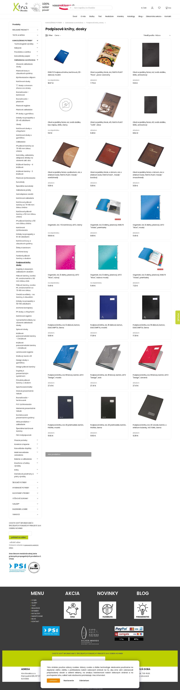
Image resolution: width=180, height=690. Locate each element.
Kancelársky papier (22, 56)
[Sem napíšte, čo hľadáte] (92, 8)
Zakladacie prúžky (23, 190)
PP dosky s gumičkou (25, 114)
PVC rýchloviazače (23, 404)
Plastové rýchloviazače (25, 178)
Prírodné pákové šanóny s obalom (23, 381)
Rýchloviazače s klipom (25, 77)
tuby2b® (16, 504)
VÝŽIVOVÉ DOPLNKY (20, 498)
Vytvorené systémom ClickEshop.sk (90, 689)
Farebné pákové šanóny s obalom (23, 257)
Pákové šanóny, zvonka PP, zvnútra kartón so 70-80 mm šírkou (25, 288)
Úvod (75, 16)
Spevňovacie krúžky (24, 387)
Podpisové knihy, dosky (23, 263)
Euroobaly (20, 182)
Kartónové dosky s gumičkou (24, 136)
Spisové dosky (22, 329)
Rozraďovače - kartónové (22, 93)
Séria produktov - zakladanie (23, 423)
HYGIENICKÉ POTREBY (21, 488)
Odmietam (84, 680)
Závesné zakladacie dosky (24, 65)
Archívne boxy (22, 252)
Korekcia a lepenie (21, 444)
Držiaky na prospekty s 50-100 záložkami (25, 302)
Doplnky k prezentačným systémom (22, 373)
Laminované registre (24, 352)
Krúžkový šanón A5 (24, 356)
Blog (140, 16)
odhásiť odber (15, 542)
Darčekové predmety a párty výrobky (24, 475)
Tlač (100, 16)
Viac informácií (98, 675)
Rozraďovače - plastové (22, 100)
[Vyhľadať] (70, 8)
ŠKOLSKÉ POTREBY (20, 482)
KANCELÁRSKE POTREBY (22, 40)
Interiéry (120, 16)
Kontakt (168, 16)
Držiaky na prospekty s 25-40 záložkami (25, 119)
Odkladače (20, 142)
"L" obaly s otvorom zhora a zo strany (24, 86)
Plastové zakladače (24, 110)
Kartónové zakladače (25, 198)
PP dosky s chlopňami (25, 312)
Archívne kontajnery (24, 308)
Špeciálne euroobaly (24, 186)
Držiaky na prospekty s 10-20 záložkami (25, 235)
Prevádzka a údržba (22, 52)
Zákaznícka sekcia (153, 16)
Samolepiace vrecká (24, 194)
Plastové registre (23, 105)
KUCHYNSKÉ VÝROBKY (21, 493)
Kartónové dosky (23, 81)
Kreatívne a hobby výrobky (22, 464)
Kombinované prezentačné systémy (25, 416)
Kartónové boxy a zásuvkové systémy (24, 242)
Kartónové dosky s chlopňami (24, 129)
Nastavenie (69, 680)
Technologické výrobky (23, 44)
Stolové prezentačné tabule (24, 392)
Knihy (16, 470)
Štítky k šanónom (23, 248)
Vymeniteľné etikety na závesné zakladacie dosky (25, 322)
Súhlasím (53, 680)
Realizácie (109, 16)
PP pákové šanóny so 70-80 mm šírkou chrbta (25, 148)
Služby (91, 16)
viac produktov (54, 454)
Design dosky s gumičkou (22, 361)
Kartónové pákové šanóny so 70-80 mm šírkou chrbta (25, 205)
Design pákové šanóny (25, 367)
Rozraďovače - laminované (22, 398)
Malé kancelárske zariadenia (21, 453)
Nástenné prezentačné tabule (25, 409)
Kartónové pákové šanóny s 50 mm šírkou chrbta (26, 214)
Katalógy (131, 16)
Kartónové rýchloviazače (22, 228)
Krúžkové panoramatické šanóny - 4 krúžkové (26, 345)
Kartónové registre (24, 316)
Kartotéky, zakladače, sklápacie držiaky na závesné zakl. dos (25, 158)
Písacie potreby (20, 440)
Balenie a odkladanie (23, 459)
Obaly (18, 124)
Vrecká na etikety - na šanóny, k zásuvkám (25, 295)
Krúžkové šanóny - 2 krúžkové (24, 172)
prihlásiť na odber (18, 537)
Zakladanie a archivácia (24, 60)
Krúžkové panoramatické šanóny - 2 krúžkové (26, 336)
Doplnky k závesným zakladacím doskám (24, 270)
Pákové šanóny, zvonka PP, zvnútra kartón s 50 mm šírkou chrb (25, 278)
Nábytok (17, 48)
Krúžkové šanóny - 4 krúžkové (24, 165)
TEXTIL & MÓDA (19, 35)
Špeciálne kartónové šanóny (24, 429)
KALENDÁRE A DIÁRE (20, 509)
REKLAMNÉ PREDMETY (21, 30)
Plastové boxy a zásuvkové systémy (24, 72)
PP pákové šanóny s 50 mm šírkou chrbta (25, 222)
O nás (83, 16)
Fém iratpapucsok (23, 435)
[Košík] (168, 8)
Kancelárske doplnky (22, 448)
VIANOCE (16, 514)
